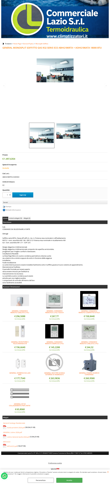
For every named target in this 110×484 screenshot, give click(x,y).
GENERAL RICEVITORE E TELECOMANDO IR (19, 342)
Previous (4, 85)
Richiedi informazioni (13, 210)
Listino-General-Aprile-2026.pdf (18, 437)
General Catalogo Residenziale (14, 423)
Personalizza (41, 480)
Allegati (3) (27, 218)
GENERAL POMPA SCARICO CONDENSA (89, 373)
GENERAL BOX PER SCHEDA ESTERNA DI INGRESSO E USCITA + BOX (54, 373)
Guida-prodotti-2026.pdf (16, 427)
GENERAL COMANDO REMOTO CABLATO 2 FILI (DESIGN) (19, 311)
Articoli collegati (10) (15, 218)
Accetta (69, 480)
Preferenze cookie (55, 463)
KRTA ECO (6, 442)
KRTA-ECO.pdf (12, 446)
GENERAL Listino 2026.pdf (12, 432)
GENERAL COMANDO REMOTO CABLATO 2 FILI (89, 342)
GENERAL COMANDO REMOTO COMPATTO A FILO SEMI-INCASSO (89, 311)
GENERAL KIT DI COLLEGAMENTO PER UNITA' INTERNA (20, 404)
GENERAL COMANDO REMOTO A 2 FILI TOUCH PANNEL (54, 311)
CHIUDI (108, 472)
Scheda (5, 218)
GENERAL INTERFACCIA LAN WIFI (19, 373)
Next (106, 85)
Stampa (8, 206)
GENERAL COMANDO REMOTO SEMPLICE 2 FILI (54, 342)
